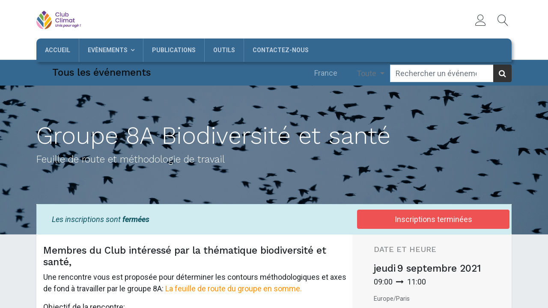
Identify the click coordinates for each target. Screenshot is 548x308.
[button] (503, 20)
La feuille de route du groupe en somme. (233, 288)
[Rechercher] (502, 73)
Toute (367, 73)
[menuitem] (57, 50)
